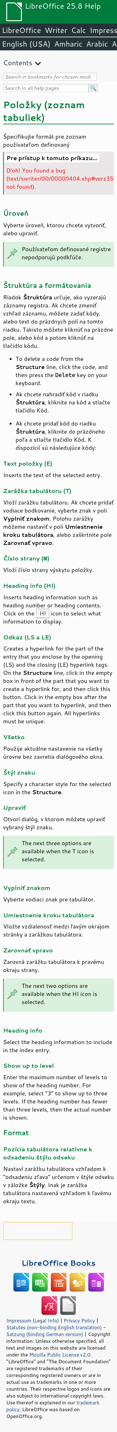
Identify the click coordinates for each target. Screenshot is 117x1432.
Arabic (97, 44)
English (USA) (26, 44)
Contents (17, 62)
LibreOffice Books (59, 1262)
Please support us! (38, 1229)
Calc (78, 30)
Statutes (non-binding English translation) (54, 1327)
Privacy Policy (79, 1320)
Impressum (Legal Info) (32, 1320)
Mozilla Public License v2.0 (59, 1354)
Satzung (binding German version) (44, 1334)
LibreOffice (21, 30)
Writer (56, 30)
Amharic (68, 44)
